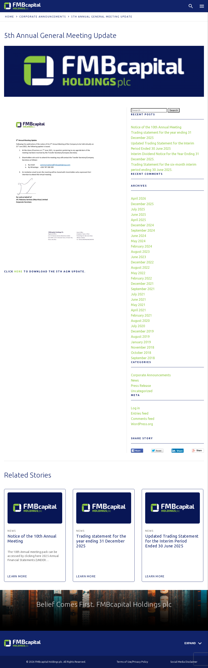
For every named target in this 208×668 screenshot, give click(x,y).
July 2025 (138, 209)
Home (9, 16)
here (18, 271)
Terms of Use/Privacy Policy (132, 661)
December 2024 (142, 225)
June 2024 (138, 236)
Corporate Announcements (42, 16)
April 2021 (138, 310)
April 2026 (138, 198)
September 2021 (143, 289)
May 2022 (138, 273)
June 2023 (138, 257)
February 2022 (141, 278)
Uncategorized (141, 391)
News (135, 380)
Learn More (17, 576)
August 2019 (140, 336)
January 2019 (141, 342)
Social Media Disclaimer (183, 661)
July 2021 (138, 294)
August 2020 (140, 320)
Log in (135, 408)
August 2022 (140, 267)
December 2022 (142, 262)
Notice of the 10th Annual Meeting (156, 127)
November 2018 (142, 347)
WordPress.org (142, 424)
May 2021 (138, 305)
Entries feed (139, 413)
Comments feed (142, 418)
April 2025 (138, 220)
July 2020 (138, 326)
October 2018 (141, 352)
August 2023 (140, 251)
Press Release (141, 385)
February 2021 (141, 315)
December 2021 (142, 283)
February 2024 (141, 246)
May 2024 (138, 241)
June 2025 (138, 214)
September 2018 (143, 358)
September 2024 (143, 230)
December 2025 (142, 204)
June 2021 (138, 299)
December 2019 (142, 331)
